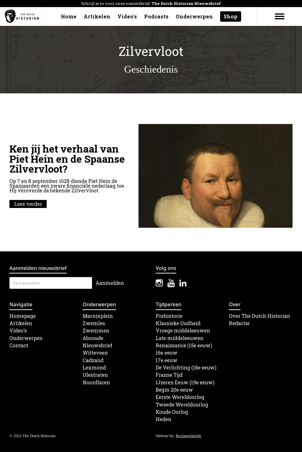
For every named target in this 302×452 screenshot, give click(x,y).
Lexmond (94, 367)
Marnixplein (98, 316)
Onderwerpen (194, 16)
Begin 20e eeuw (174, 389)
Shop (231, 16)
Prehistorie (169, 316)
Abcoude (93, 338)
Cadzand (93, 360)
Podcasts (156, 16)
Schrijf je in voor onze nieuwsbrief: (151, 3)
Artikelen (97, 16)
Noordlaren (96, 382)
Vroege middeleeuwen (183, 330)
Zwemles (94, 323)
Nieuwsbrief (97, 345)
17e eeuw (166, 360)
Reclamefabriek (188, 436)
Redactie (239, 323)
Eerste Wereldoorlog (180, 397)
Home (69, 16)
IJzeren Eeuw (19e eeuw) (185, 382)
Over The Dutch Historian (259, 316)
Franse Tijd (169, 375)
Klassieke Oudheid (178, 323)
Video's (127, 16)
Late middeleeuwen (179, 338)
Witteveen (95, 352)
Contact (18, 345)
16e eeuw (166, 352)
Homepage (22, 316)
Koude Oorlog (172, 412)
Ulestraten (95, 375)
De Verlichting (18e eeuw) (186, 367)
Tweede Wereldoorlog (182, 404)
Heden (163, 419)
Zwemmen (96, 330)
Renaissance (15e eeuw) (184, 345)
